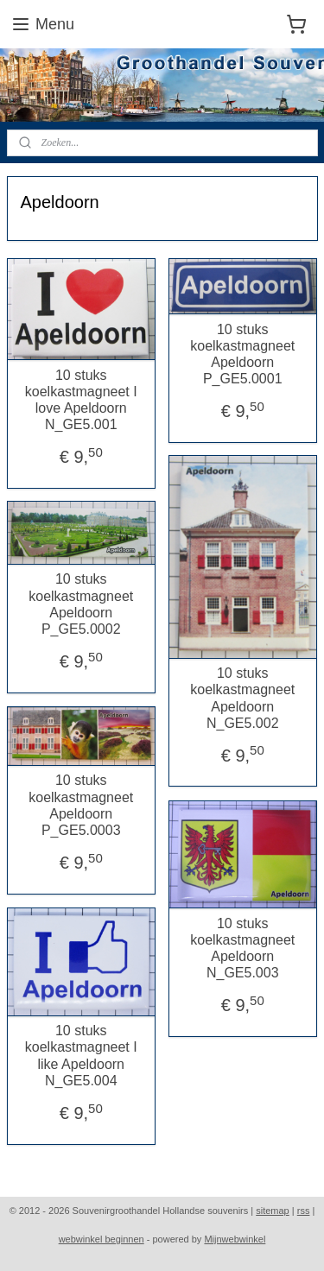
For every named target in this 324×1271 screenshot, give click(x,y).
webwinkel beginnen (101, 1239)
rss (303, 1210)
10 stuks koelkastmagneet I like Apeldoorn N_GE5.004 (81, 1055)
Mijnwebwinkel (234, 1239)
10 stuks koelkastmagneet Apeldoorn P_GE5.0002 (81, 604)
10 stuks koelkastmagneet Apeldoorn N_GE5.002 (242, 698)
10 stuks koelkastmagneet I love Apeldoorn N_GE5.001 (81, 400)
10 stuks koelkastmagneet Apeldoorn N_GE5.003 (242, 948)
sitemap (272, 1210)
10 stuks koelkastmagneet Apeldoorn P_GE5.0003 (81, 806)
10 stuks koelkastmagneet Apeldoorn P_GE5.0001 (242, 354)
